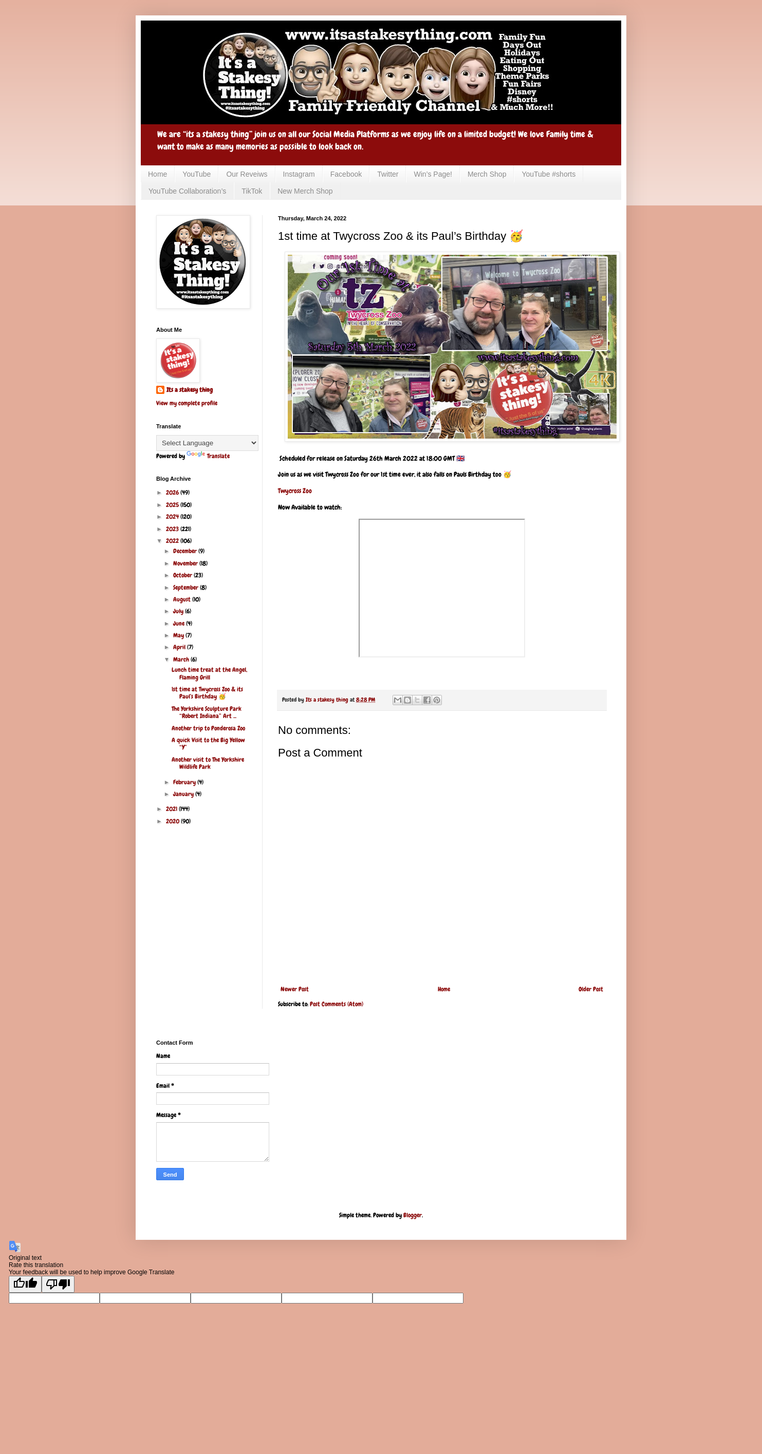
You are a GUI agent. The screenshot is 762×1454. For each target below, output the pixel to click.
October (183, 575)
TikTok (251, 191)
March (182, 659)
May (179, 635)
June (179, 623)
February (185, 782)
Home (157, 174)
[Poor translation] (58, 1284)
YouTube (196, 174)
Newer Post (295, 989)
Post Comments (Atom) (336, 1004)
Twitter (387, 174)
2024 (173, 517)
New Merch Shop (304, 191)
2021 (172, 809)
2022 (173, 541)
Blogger (412, 1215)
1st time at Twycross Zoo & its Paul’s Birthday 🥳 (207, 693)
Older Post (591, 989)
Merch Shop (487, 174)
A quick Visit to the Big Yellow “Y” (208, 743)
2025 (173, 505)
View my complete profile (186, 403)
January (184, 794)
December (185, 551)
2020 (173, 821)
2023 (173, 529)
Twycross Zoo (295, 490)
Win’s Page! (433, 174)
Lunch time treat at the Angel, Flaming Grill (209, 673)
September (186, 587)
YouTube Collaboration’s (187, 191)
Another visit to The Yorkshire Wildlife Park (208, 763)
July (179, 611)
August (182, 599)
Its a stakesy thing (189, 390)
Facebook (346, 174)
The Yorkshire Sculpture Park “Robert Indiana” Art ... (206, 712)
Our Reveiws (246, 174)
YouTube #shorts (548, 174)
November (186, 563)
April (180, 647)
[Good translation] (25, 1284)
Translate (208, 456)
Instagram (299, 174)
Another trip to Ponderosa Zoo (208, 728)
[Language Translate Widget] (207, 443)
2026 (173, 492)
